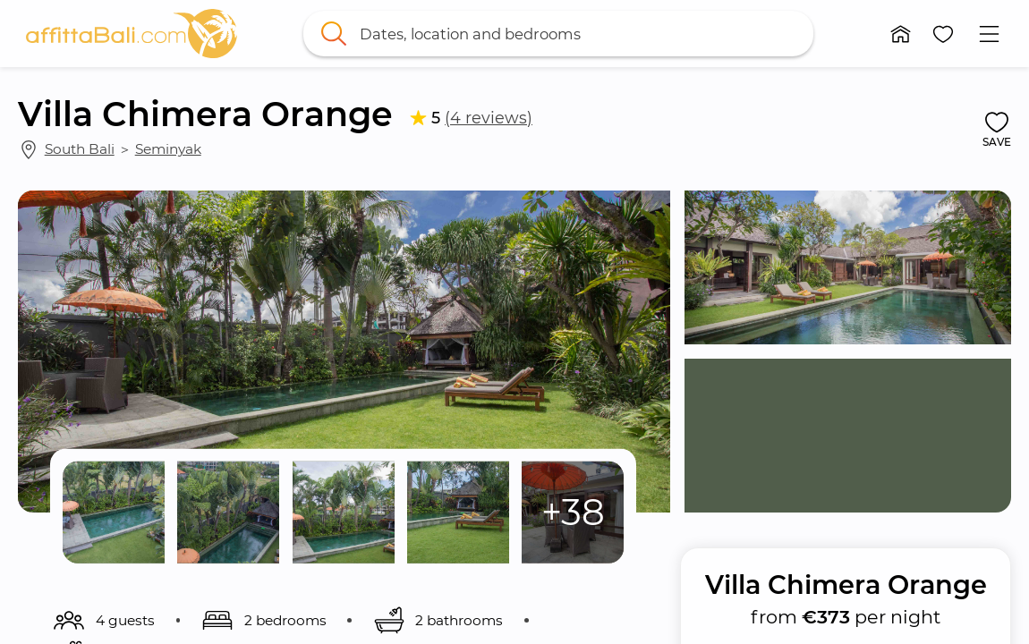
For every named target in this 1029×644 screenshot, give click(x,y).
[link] (131, 33)
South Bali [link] (80, 148)
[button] (901, 34)
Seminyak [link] (168, 148)
